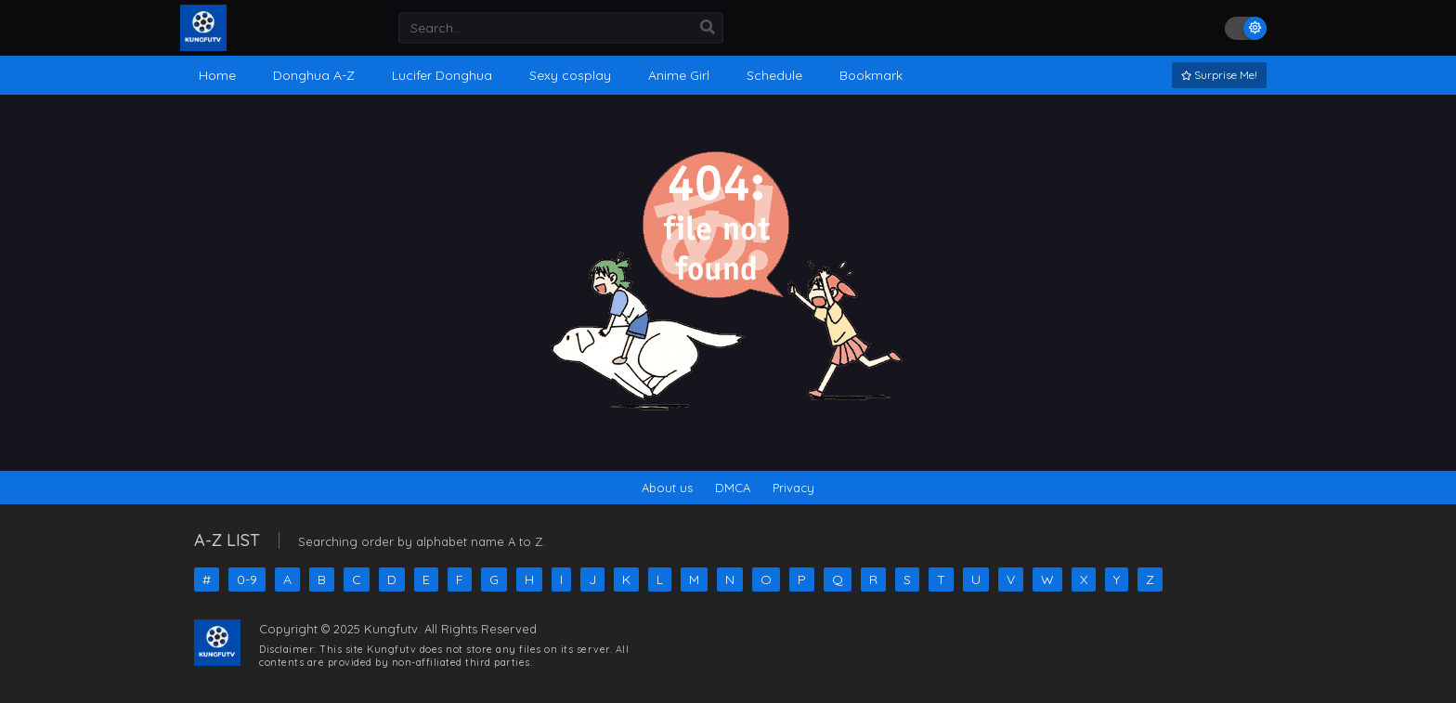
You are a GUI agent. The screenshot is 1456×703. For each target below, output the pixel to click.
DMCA (732, 487)
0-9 (247, 579)
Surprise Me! (1219, 75)
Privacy (793, 487)
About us (667, 487)
